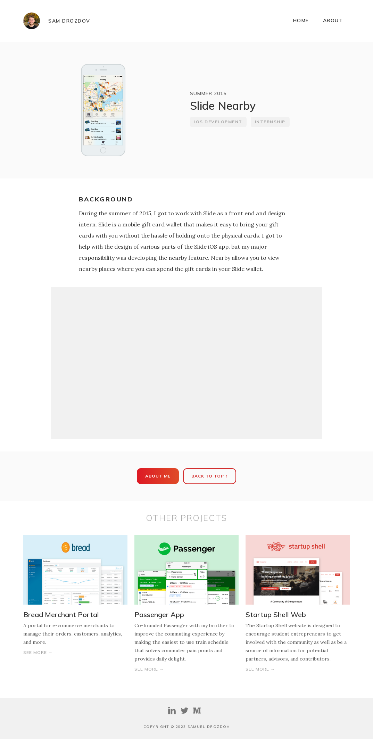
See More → (38, 652)
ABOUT (333, 20)
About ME (158, 476)
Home (301, 20)
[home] (56, 20)
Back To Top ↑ (209, 476)
